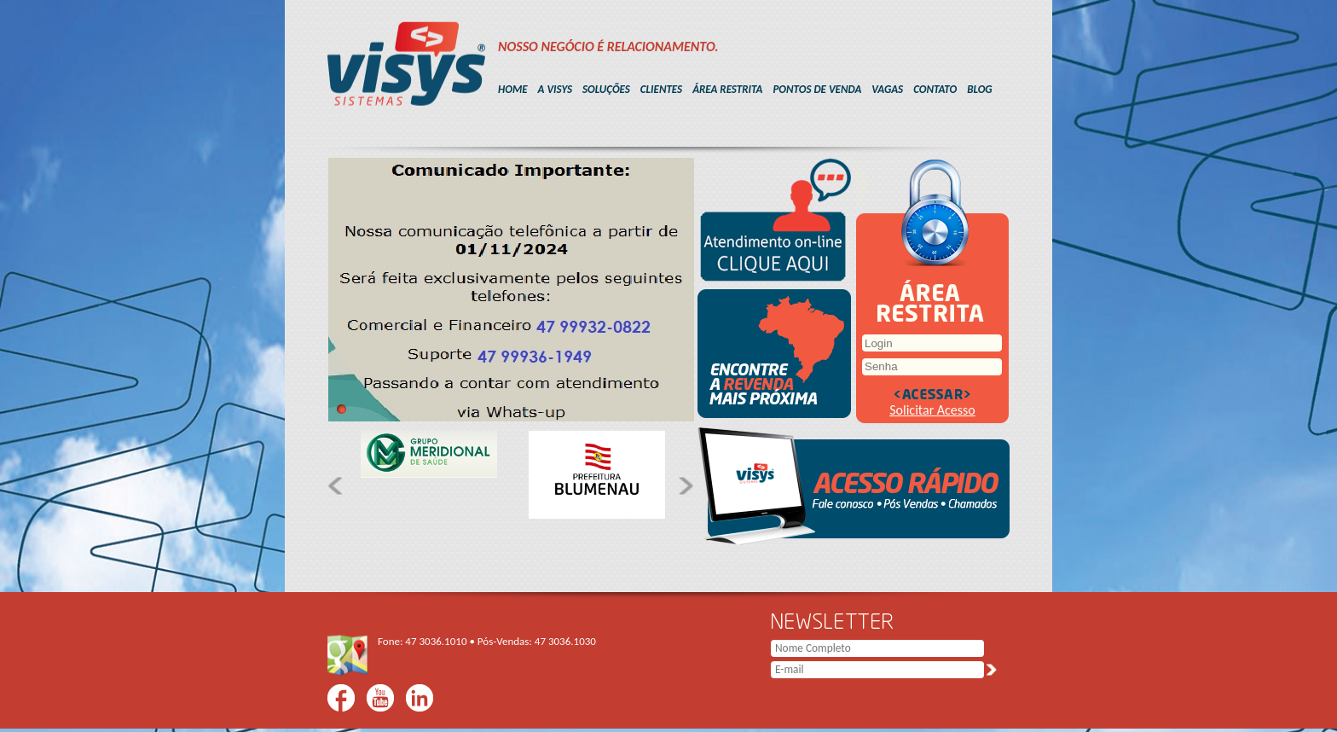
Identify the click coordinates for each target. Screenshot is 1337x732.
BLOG (979, 89)
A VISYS (555, 89)
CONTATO (935, 89)
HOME (513, 89)
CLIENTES (661, 89)
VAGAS (887, 89)
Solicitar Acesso (932, 410)
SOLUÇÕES (606, 89)
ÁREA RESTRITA (727, 89)
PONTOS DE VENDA (817, 89)
